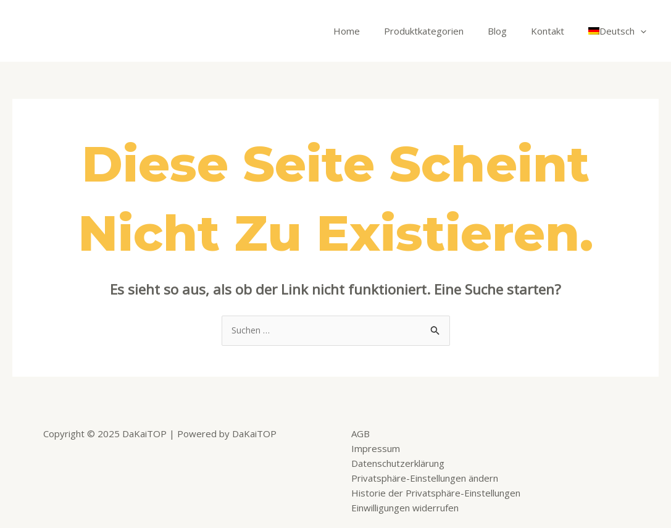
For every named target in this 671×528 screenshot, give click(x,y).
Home (372, 31)
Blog (511, 31)
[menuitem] (620, 30)
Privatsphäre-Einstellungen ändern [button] (424, 478)
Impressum (375, 449)
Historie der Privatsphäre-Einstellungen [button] (435, 493)
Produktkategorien (443, 31)
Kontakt (556, 31)
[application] (643, 31)
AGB (360, 434)
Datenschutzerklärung (397, 464)
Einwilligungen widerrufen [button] (405, 508)
